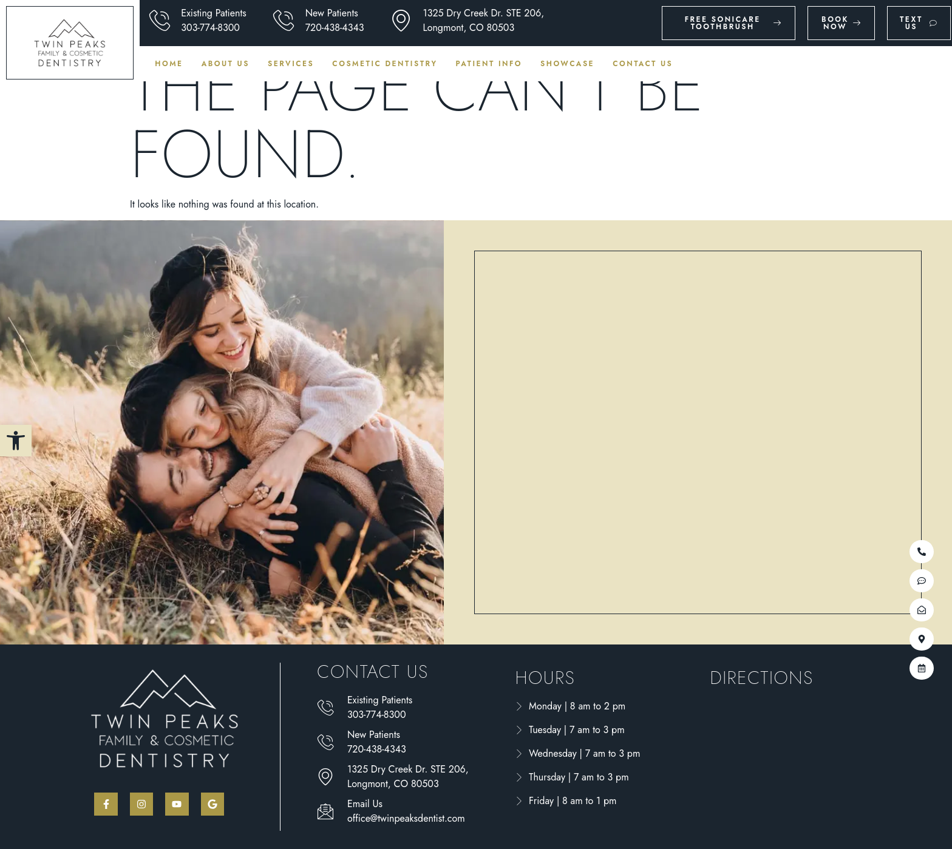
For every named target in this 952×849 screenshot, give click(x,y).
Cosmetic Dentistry (384, 63)
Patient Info (489, 63)
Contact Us (643, 63)
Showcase (567, 63)
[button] (16, 440)
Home (169, 63)
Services (291, 63)
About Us (226, 63)
